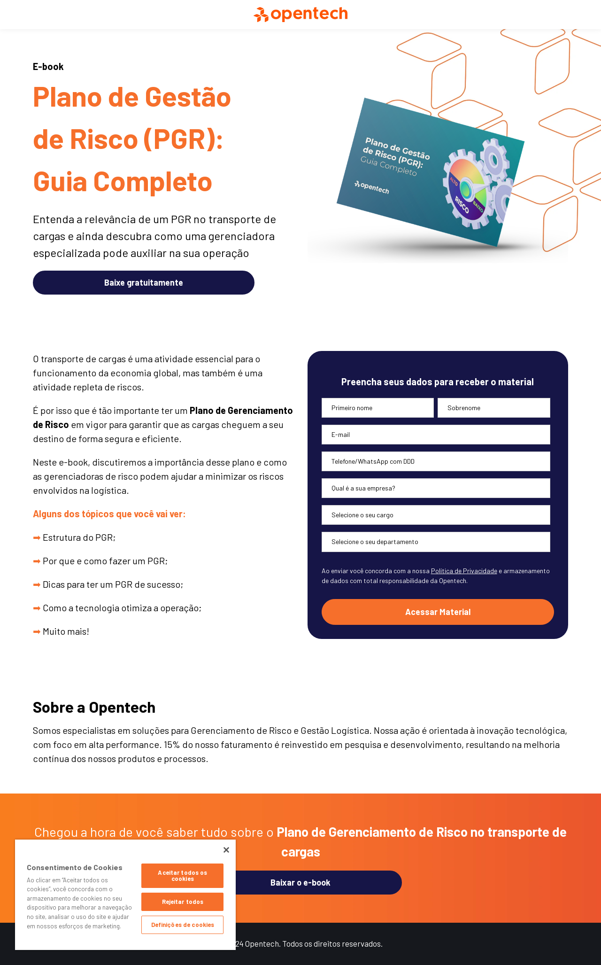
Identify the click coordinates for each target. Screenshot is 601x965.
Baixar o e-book (300, 882)
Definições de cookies (183, 924)
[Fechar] (226, 850)
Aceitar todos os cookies (182, 875)
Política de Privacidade (464, 571)
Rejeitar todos (183, 901)
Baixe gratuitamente (143, 282)
